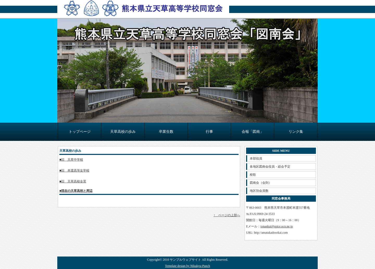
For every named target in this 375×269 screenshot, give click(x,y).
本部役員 (256, 158)
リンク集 (296, 132)
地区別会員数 (259, 191)
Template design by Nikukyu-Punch (187, 266)
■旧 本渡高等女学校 (74, 170)
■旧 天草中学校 (71, 159)
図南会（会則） (261, 183)
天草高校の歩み (123, 132)
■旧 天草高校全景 (72, 181)
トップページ (80, 132)
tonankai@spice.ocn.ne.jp (276, 226)
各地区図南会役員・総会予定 (270, 166)
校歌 (253, 174)
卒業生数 (166, 132)
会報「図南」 (253, 132)
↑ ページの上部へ (227, 215)
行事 (209, 132)
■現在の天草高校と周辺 (75, 191)
